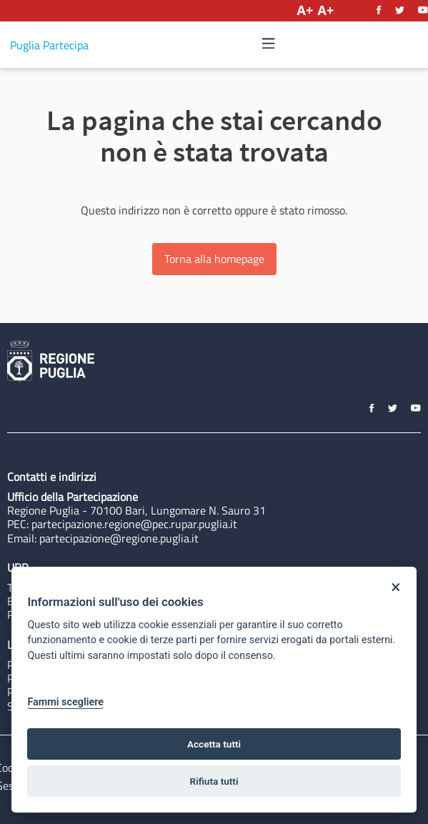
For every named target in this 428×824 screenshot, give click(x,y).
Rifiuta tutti (214, 781)
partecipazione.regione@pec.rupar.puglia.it (134, 523)
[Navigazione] (268, 43)
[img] (268, 43)
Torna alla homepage (214, 258)
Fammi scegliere (65, 702)
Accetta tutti (214, 744)
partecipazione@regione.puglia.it (119, 538)
